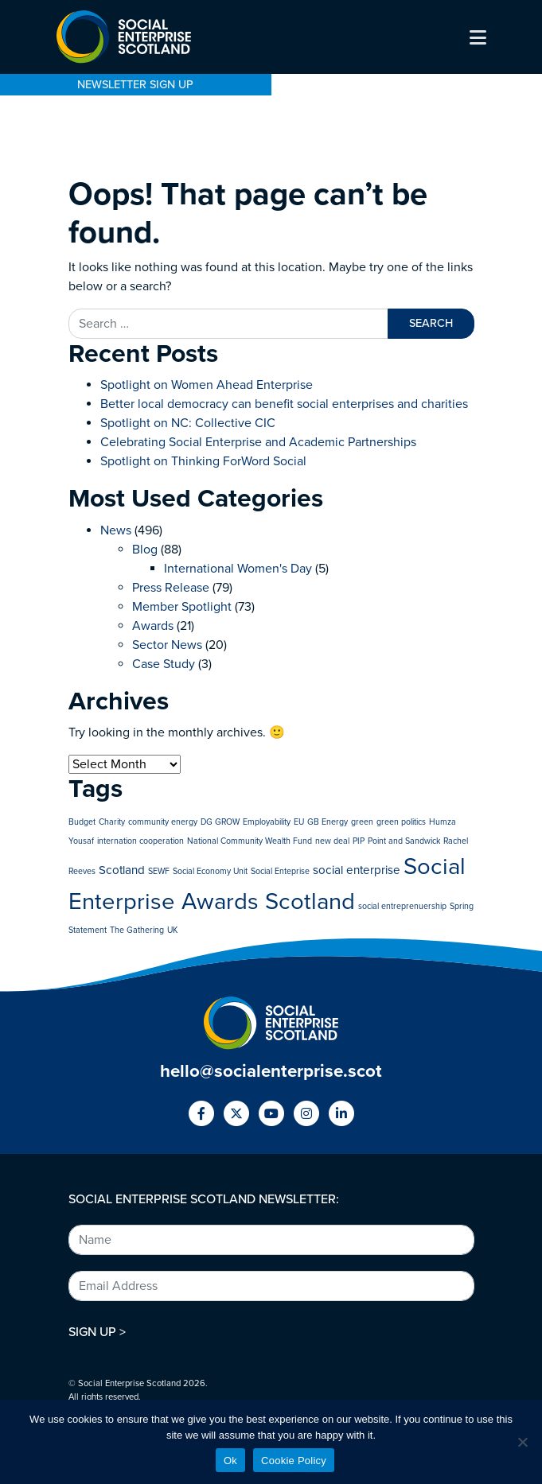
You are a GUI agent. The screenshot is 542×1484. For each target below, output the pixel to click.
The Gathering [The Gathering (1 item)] (137, 930)
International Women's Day (238, 569)
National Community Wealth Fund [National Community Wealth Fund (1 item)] (249, 841)
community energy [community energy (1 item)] (162, 822)
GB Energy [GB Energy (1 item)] (327, 822)
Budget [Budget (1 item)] (82, 822)
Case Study (163, 664)
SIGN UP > (97, 1332)
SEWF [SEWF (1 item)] (159, 871)
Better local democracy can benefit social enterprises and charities (285, 404)
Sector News (167, 645)
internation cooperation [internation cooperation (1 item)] (140, 841)
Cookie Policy (293, 1461)
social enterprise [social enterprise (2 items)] (356, 870)
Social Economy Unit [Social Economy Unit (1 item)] (210, 871)
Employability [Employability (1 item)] (266, 822)
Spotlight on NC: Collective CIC (187, 423)
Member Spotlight (182, 607)
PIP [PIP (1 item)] (359, 841)
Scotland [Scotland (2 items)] (122, 870)
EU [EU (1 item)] (299, 822)
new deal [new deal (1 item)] (332, 841)
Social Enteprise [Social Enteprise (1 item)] (280, 871)
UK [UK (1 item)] (172, 930)
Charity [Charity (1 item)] (112, 822)
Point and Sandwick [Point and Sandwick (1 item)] (404, 841)
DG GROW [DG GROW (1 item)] (220, 822)
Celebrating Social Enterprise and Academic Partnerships (258, 442)
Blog (145, 549)
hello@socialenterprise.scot (271, 1071)
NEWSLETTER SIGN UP (135, 84)
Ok (230, 1461)
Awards (153, 626)
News (115, 530)
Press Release (170, 588)
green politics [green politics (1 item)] (401, 822)
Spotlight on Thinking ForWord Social (203, 461)
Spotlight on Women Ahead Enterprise (206, 385)
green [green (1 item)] (362, 822)
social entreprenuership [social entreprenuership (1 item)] (402, 906)
